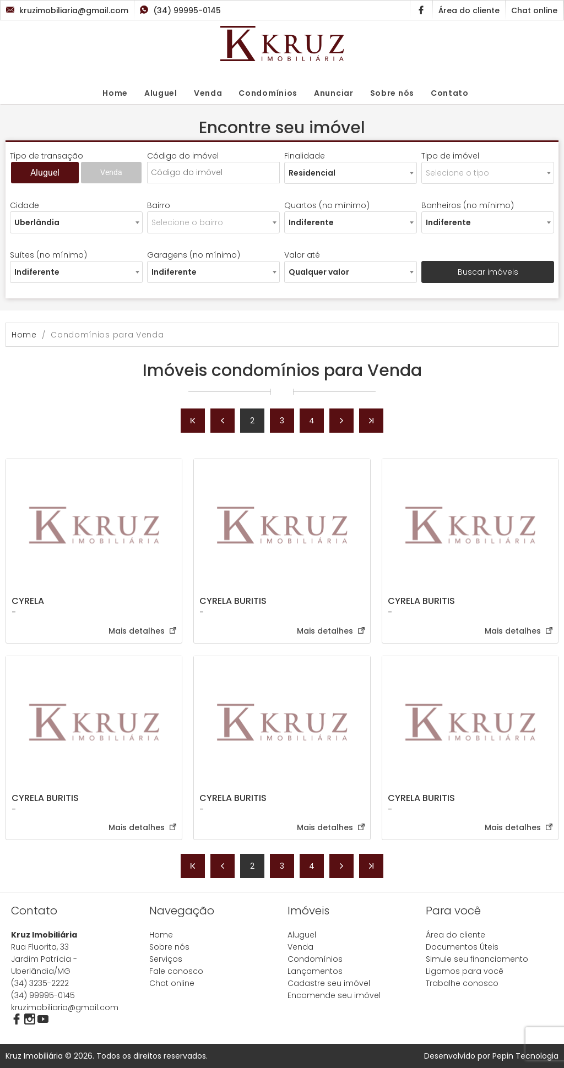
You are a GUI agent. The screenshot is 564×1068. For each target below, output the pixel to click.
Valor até (302, 254)
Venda (208, 93)
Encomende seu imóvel (334, 995)
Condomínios (267, 93)
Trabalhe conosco (462, 983)
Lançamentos (315, 971)
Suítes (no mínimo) (48, 254)
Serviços (165, 959)
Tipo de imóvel (450, 155)
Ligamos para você (464, 971)
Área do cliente (455, 934)
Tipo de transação (46, 155)
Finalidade (304, 155)
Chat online (171, 983)
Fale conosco (176, 971)
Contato (450, 93)
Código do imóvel (183, 155)
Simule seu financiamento (477, 959)
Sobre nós (392, 93)
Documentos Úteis (462, 946)
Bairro (158, 205)
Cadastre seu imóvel (329, 983)
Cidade (24, 205)
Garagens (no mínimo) (193, 254)
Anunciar (334, 93)
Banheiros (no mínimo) (467, 205)
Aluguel (160, 93)
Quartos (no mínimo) (327, 205)
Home (115, 93)
